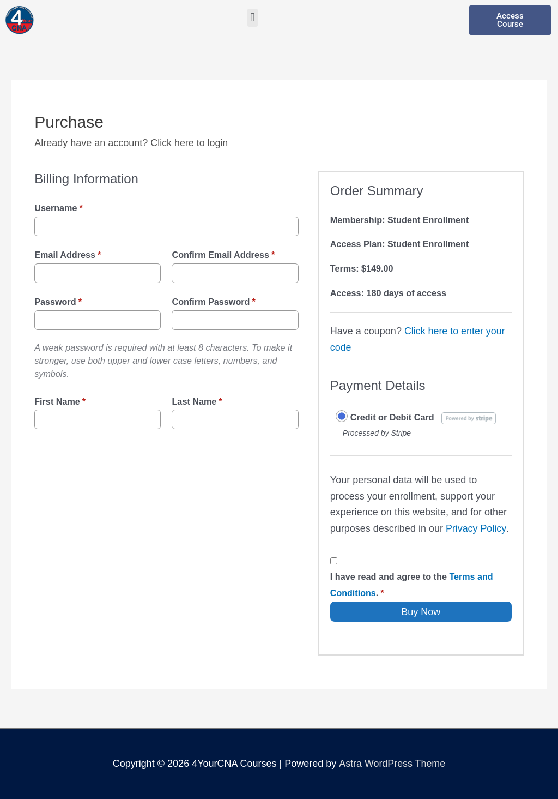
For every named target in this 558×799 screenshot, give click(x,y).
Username (58, 208)
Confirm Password (213, 302)
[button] (252, 18)
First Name (60, 401)
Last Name (197, 401)
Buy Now (420, 611)
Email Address (67, 255)
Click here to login (189, 142)
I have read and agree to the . (411, 585)
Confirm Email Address (223, 255)
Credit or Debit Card (392, 417)
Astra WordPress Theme (391, 763)
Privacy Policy (476, 528)
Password (58, 302)
